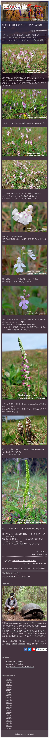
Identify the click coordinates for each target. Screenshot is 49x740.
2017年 (9, 703)
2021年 (9, 692)
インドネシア (39, 631)
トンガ (19, 628)
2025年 (9, 682)
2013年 (9, 713)
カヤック (33, 636)
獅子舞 (14, 644)
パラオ (14, 633)
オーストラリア (16, 631)
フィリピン (6, 633)
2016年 (9, 705)
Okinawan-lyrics (21, 734)
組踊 (28, 644)
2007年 (9, 728)
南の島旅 (15, 6)
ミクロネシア (28, 631)
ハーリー (30, 641)
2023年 (9, 687)
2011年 (9, 718)
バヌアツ (34, 628)
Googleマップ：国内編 (14, 661)
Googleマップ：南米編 (14, 664)
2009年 (9, 723)
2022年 (9, 690)
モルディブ (22, 633)
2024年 (9, 685)
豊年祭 (37, 641)
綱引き (8, 644)
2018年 (9, 700)
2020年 (9, 695)
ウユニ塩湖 (11, 628)
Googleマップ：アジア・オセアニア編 (20, 667)
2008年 (9, 726)
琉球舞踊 (21, 644)
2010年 (9, 721)
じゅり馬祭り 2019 (38, 563)
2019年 (9, 697)
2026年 (9, 680)
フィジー (26, 628)
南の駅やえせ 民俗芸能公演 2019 (24, 561)
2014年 (9, 710)
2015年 (9, 708)
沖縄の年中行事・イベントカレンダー (16, 576)
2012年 (9, 715)
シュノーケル (23, 636)
